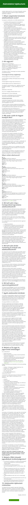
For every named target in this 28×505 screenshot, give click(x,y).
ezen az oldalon (10, 200)
